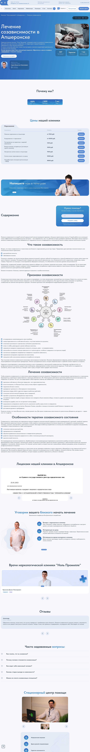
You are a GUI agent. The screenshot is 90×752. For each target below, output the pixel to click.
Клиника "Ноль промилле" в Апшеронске (13, 15)
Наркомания (21, 8)
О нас (44, 8)
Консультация (72, 8)
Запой (14, 8)
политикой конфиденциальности (69, 224)
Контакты (49, 8)
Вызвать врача (84, 8)
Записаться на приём (9, 56)
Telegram (14, 192)
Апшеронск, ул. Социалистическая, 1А (20, 3)
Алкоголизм (8, 8)
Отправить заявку (72, 220)
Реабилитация (29, 8)
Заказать (81, 134)
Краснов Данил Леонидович (12, 590)
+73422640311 (5, 52)
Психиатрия (37, 8)
